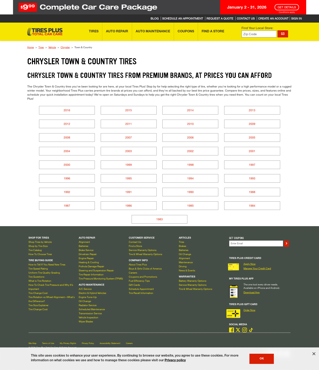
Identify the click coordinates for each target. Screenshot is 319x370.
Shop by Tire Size (38, 246)
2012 (67, 124)
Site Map (32, 343)
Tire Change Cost (38, 293)
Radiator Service (87, 305)
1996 (67, 178)
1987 (67, 205)
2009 (252, 124)
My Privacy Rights (68, 343)
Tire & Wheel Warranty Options (145, 254)
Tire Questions (36, 276)
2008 (67, 137)
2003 (128, 151)
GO (283, 33)
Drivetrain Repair (88, 254)
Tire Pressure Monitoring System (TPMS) (101, 278)
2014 (190, 110)
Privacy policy (175, 360)
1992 (67, 192)
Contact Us (135, 241)
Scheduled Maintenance (92, 309)
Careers (133, 272)
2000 (67, 164)
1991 (128, 192)
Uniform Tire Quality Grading (44, 272)
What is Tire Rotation (39, 280)
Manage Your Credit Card (257, 268)
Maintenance (186, 262)
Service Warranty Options (142, 250)
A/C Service (85, 288)
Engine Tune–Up (88, 297)
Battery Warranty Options (192, 280)
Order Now (249, 310)
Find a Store (135, 246)
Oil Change (85, 301)
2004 (67, 151)
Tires (41, 47)
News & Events (187, 270)
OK (262, 358)
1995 (128, 178)
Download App (252, 292)
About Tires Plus (138, 264)
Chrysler (65, 47)
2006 (190, 137)
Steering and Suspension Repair (96, 270)
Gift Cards (134, 284)
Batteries (83, 246)
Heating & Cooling (89, 262)
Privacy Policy (88, 343)
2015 (128, 110)
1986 (128, 205)
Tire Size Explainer (38, 305)
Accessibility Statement (110, 343)
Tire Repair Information (91, 274)
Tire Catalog (35, 250)
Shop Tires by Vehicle (40, 241)
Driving (183, 266)
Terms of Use (48, 343)
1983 (159, 219)
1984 (252, 205)
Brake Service (86, 250)
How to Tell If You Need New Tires (46, 264)
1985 (190, 205)
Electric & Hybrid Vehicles (92, 293)
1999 (128, 164)
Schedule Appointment (141, 288)
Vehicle (52, 47)
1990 (190, 192)
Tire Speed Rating (38, 268)
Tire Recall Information (141, 293)
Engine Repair (86, 258)
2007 (128, 137)
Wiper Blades (86, 321)
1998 (190, 164)
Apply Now (250, 263)
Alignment (84, 241)
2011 (128, 124)
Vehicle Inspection (88, 317)
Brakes (182, 246)
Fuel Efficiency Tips (139, 280)
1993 (252, 178)
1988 (252, 192)
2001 (252, 151)
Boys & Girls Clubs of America (145, 268)
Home (30, 47)
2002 (190, 151)
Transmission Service (90, 313)
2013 (252, 110)
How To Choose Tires (40, 254)
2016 (67, 110)
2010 (190, 124)
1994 (190, 178)
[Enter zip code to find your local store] (259, 34)
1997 (252, 164)
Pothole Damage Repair (91, 266)
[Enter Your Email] (256, 243)
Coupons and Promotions (143, 276)
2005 (252, 137)
